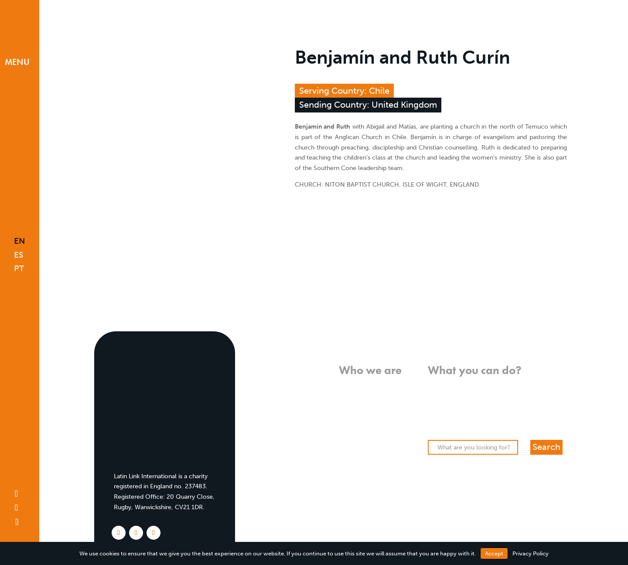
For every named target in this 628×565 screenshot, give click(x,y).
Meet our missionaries (370, 437)
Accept (494, 553)
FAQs (394, 447)
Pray (434, 395)
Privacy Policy (530, 553)
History (391, 416)
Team (394, 426)
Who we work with (374, 405)
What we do (384, 395)
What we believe (378, 385)
